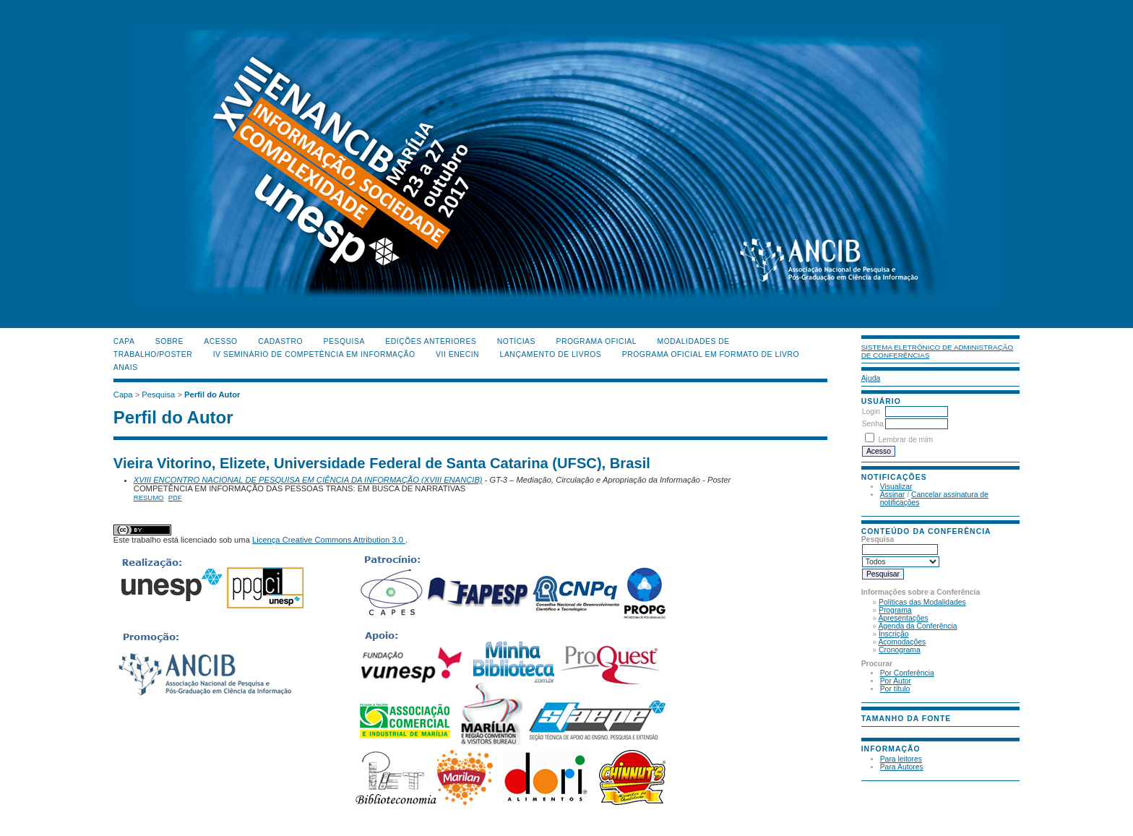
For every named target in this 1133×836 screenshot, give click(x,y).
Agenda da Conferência (917, 626)
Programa (895, 610)
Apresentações (903, 618)
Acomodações (902, 642)
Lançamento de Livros (551, 354)
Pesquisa (344, 341)
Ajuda (871, 378)
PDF (175, 497)
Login (871, 411)
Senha (873, 424)
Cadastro (280, 341)
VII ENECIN (457, 354)
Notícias (516, 341)
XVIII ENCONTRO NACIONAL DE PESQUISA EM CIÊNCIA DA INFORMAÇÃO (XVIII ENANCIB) (308, 479)
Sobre (169, 341)
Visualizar (896, 487)
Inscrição (894, 634)
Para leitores (901, 759)
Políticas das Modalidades (922, 602)
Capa (124, 341)
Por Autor (895, 681)
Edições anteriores (430, 341)
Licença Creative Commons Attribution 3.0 (328, 539)
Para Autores (901, 767)
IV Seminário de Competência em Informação (314, 354)
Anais (125, 367)
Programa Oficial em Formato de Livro (710, 354)
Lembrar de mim (906, 440)
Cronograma (900, 650)
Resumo (149, 497)
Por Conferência (907, 673)
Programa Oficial (596, 341)
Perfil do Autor (212, 394)
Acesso (220, 341)
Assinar (892, 495)
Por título (895, 689)
